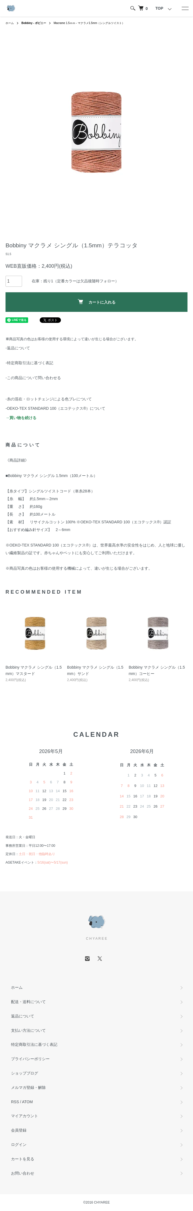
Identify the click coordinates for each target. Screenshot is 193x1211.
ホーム (10, 23)
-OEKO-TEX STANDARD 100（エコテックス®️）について (55, 408)
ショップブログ (24, 1073)
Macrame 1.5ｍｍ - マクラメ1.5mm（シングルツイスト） (89, 23)
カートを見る (22, 1159)
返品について (22, 1016)
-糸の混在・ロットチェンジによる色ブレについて (49, 399)
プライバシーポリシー (30, 1059)
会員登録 (18, 1130)
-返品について (18, 348)
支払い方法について (28, 1030)
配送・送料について (28, 1002)
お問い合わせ (22, 1173)
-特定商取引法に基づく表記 (29, 363)
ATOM (27, 1102)
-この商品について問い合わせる (33, 378)
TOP (159, 8)
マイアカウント (24, 1116)
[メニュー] (184, 8)
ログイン (18, 1144)
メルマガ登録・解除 (28, 1087)
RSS (15, 1102)
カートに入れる (97, 301)
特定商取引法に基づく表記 (34, 1044)
